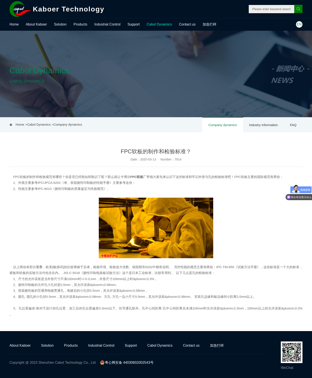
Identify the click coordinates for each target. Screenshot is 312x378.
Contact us (187, 24)
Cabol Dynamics (159, 24)
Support (134, 24)
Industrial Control (107, 24)
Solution (60, 24)
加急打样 (209, 24)
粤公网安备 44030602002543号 (127, 362)
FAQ (293, 125)
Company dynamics (222, 125)
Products (80, 24)
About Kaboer (36, 24)
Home (14, 24)
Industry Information (263, 125)
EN (299, 24)
